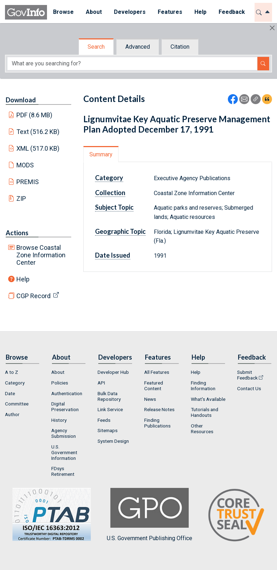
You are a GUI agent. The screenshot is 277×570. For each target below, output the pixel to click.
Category (109, 178)
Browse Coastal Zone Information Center (41, 255)
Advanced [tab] (137, 46)
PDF (34, 115)
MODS (25, 165)
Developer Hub (113, 372)
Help (23, 279)
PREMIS (27, 181)
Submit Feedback (247, 375)
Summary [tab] (101, 154)
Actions (17, 233)
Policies (59, 383)
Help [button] (200, 12)
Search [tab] (96, 46)
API (101, 383)
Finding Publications (157, 423)
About (57, 372)
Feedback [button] (232, 12)
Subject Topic (114, 207)
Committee (16, 404)
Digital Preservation (65, 406)
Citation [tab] (180, 46)
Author (12, 414)
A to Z (11, 372)
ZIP (21, 198)
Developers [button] (130, 12)
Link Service (110, 409)
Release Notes (159, 409)
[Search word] (132, 63)
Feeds (104, 420)
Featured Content (153, 385)
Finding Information (203, 385)
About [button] (94, 12)
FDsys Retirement (62, 471)
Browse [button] (63, 12)
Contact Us (249, 388)
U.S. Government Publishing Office (149, 515)
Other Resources (202, 428)
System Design (113, 441)
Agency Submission (63, 433)
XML (38, 148)
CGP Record (33, 296)
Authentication (66, 393)
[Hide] (272, 28)
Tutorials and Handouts (204, 412)
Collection (110, 193)
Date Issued (112, 255)
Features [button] (170, 12)
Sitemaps (107, 430)
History (59, 420)
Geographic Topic (120, 231)
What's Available (208, 399)
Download (21, 100)
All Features (156, 372)
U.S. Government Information (64, 452)
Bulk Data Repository (109, 396)
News (150, 399)
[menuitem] (63, 12)
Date (10, 393)
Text (38, 131)
